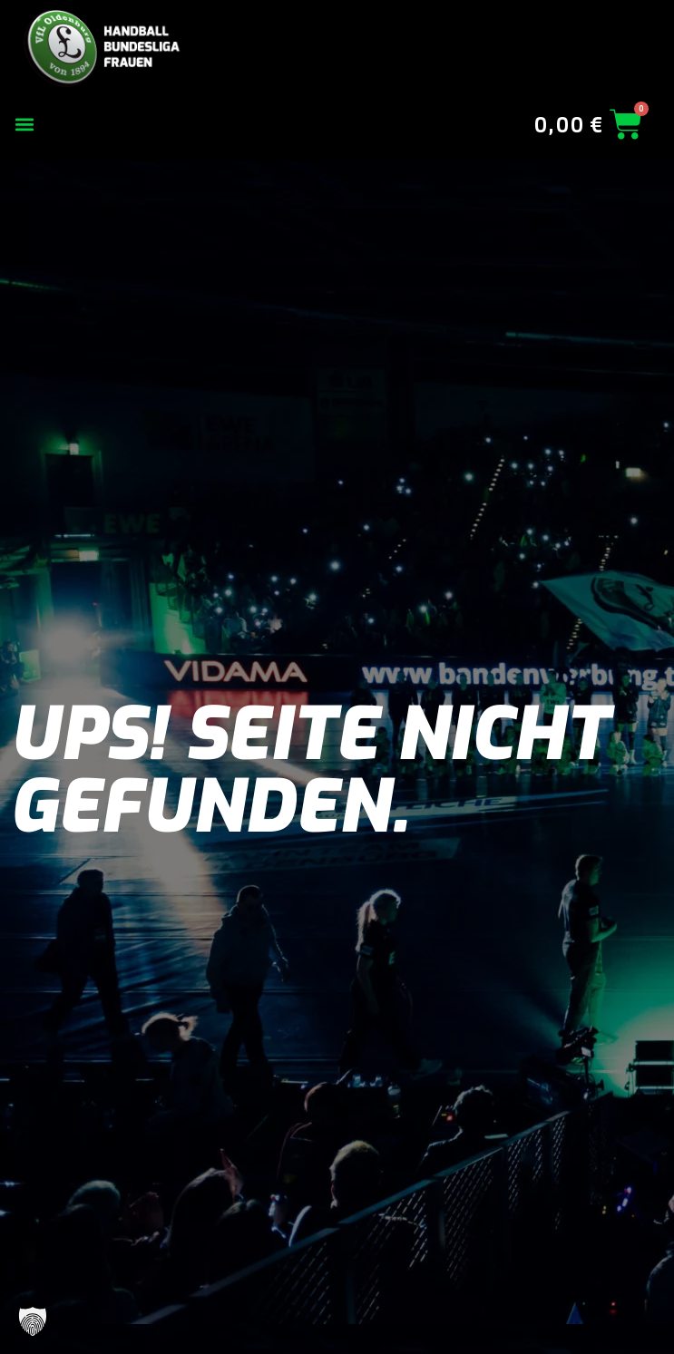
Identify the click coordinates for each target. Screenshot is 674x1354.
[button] (24, 125)
